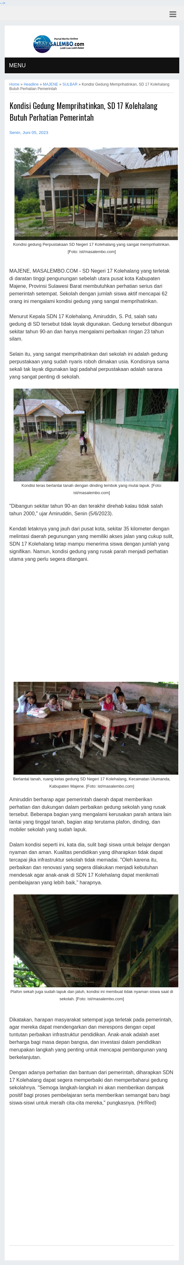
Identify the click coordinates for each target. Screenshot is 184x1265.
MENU (17, 65)
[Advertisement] (91, 622)
